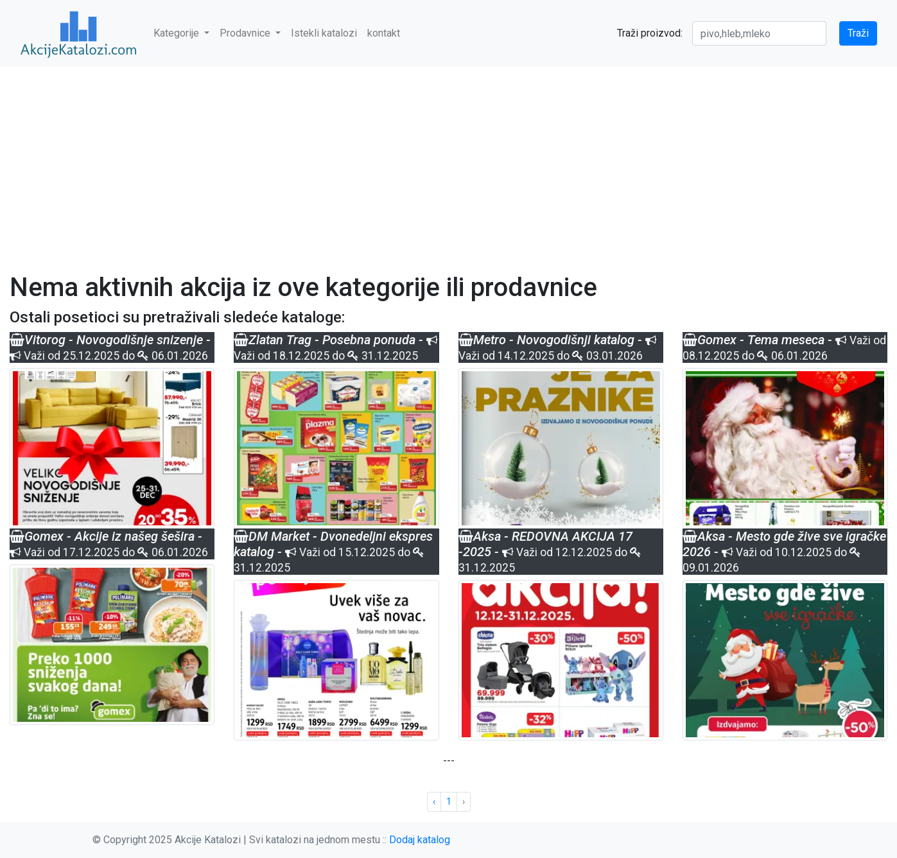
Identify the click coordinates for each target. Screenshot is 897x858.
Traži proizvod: (650, 33)
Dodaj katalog (419, 840)
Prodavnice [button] (246, 33)
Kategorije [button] (177, 33)
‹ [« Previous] (434, 801)
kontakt (383, 33)
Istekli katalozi (324, 33)
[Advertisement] (448, 162)
